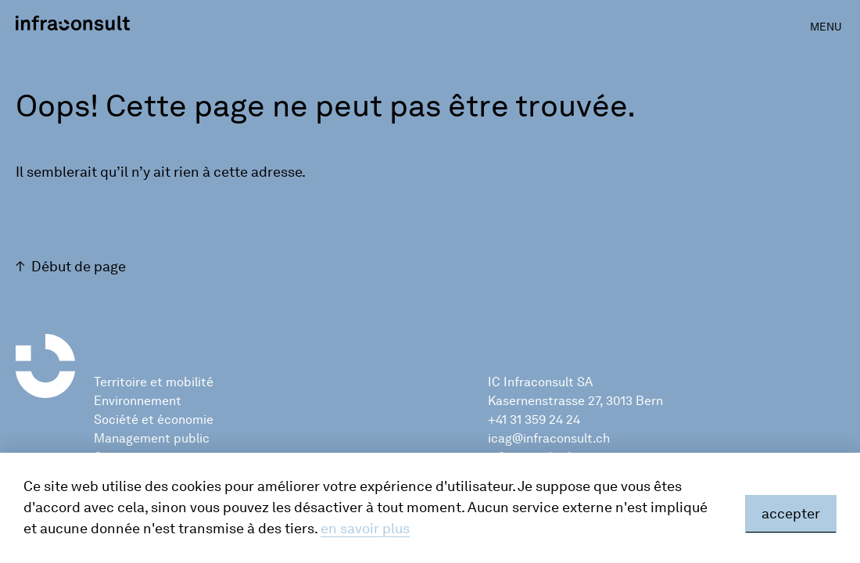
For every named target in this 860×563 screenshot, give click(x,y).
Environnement (137, 400)
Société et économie (153, 419)
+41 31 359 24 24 (534, 419)
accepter (790, 513)
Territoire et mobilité (153, 382)
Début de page (78, 266)
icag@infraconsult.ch (549, 438)
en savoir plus (365, 528)
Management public (152, 438)
